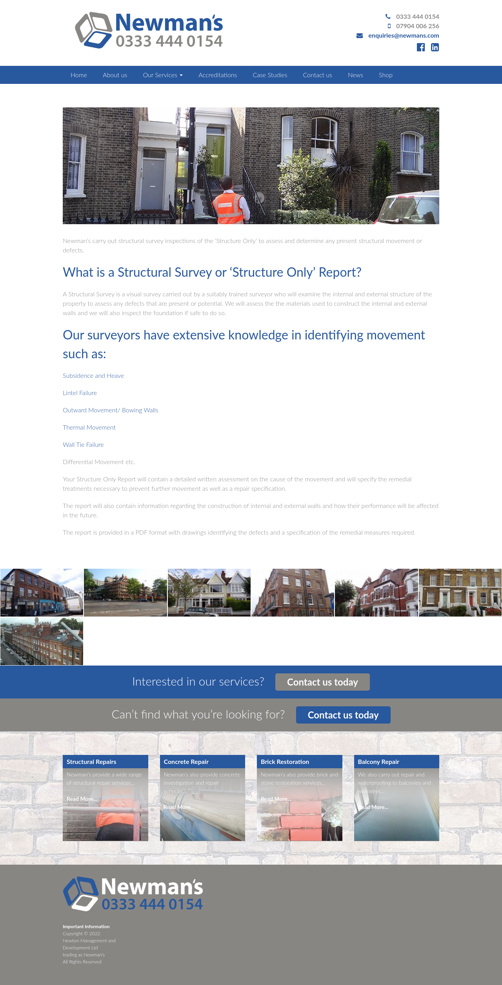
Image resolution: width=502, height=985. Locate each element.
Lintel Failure (80, 392)
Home (79, 74)
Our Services (163, 74)
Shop (386, 74)
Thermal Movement (89, 427)
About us (115, 74)
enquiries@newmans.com (403, 35)
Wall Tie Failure (83, 444)
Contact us (317, 74)
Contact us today (322, 682)
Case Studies (270, 74)
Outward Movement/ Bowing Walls (110, 410)
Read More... (82, 798)
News (355, 74)
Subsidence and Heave (93, 375)
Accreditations (217, 74)
